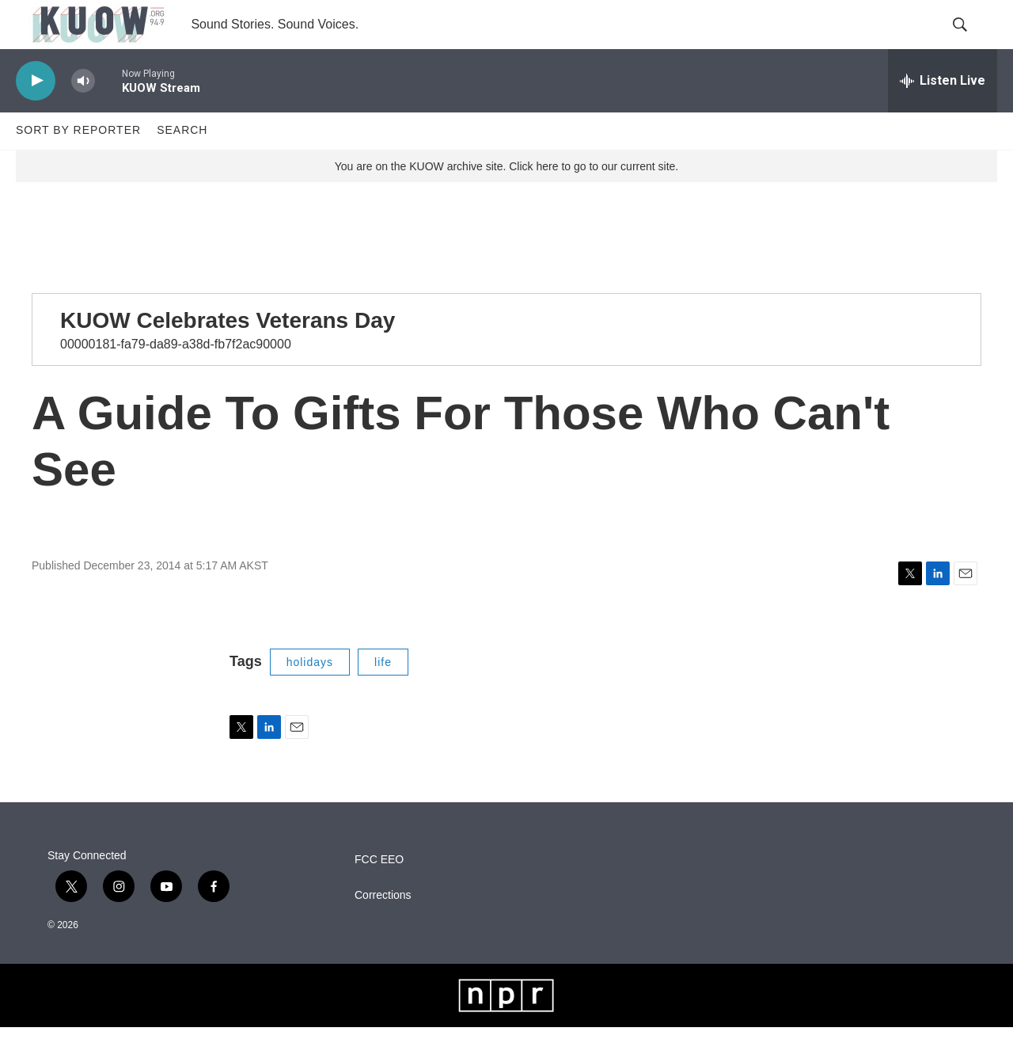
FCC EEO (379, 894)
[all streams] (942, 115)
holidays (309, 696)
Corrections (383, 930)
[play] (35, 115)
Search (182, 164)
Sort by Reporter (78, 164)
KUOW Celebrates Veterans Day (227, 354)
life (383, 696)
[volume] (83, 115)
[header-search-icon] (972, 42)
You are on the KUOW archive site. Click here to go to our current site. (506, 200)
